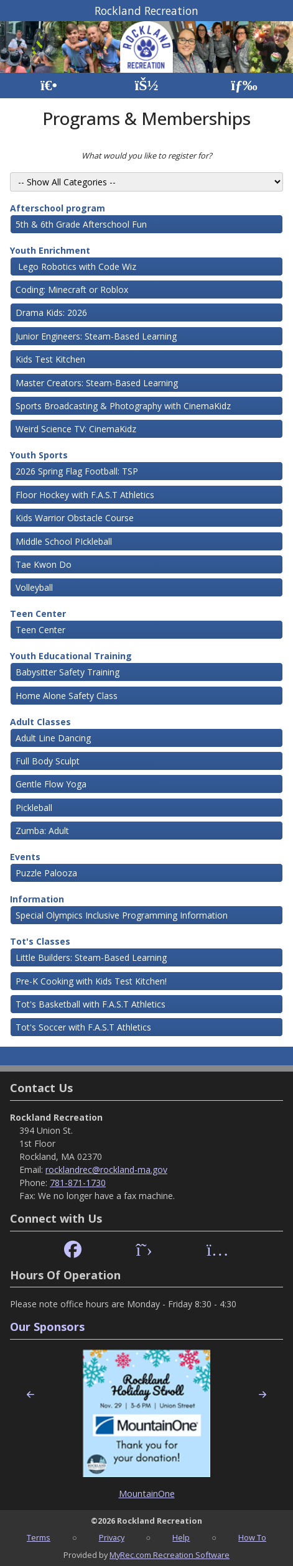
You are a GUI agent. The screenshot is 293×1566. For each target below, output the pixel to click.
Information (37, 899)
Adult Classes (40, 722)
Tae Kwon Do (44, 564)
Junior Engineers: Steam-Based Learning (96, 336)
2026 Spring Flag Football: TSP (77, 471)
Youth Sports (39, 455)
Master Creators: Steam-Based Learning (97, 383)
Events (25, 857)
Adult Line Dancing (53, 738)
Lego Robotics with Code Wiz (76, 266)
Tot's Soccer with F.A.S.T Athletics (83, 1027)
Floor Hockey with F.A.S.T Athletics (85, 495)
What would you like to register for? (146, 155)
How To (252, 1537)
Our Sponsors (47, 1326)
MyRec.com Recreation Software (169, 1554)
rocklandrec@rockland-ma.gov (106, 1169)
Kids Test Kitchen (50, 359)
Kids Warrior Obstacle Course (75, 518)
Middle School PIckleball (64, 541)
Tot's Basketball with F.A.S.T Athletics (90, 1004)
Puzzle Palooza (46, 873)
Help (181, 1537)
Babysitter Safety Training (67, 672)
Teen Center (38, 613)
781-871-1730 (78, 1182)
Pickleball (34, 807)
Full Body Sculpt (48, 761)
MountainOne (147, 1493)
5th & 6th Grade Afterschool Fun (81, 224)
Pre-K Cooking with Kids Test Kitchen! (91, 981)
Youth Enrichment (50, 250)
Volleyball (34, 587)
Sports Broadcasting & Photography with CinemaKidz (123, 406)
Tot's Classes (40, 941)
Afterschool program (57, 208)
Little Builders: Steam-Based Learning (91, 957)
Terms (38, 1537)
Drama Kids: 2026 (51, 312)
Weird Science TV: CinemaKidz (76, 429)
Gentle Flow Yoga (51, 784)
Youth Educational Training (71, 656)
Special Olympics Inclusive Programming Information (122, 915)
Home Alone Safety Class (67, 696)
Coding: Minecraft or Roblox (72, 289)
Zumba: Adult (42, 830)
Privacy (111, 1537)
